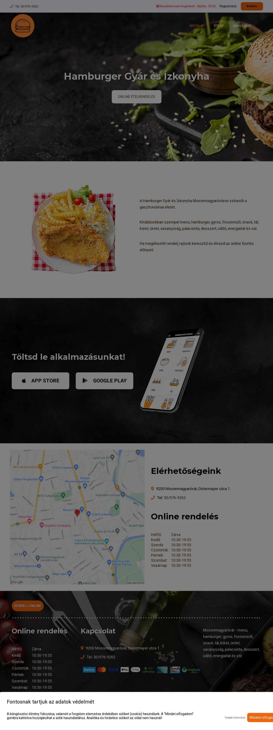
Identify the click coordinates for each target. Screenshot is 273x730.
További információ (235, 717)
